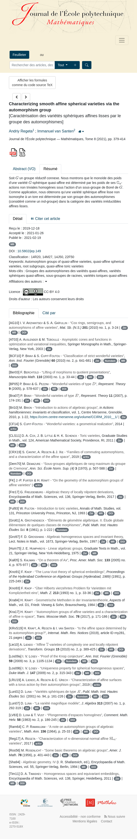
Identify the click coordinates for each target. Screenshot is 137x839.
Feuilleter (19, 55)
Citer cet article (45, 219)
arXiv (14, 428)
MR (12, 244)
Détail (17, 219)
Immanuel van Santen (55, 131)
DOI (24, 332)
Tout (61, 65)
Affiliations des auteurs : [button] (28, 281)
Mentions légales (84, 821)
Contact (106, 821)
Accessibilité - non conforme (80, 816)
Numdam (110, 360)
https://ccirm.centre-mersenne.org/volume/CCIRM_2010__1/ (73, 417)
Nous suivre (114, 816)
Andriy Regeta (20, 131)
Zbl (124, 327)
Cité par (49, 313)
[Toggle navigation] (121, 40)
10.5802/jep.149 (29, 251)
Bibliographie (24, 313)
